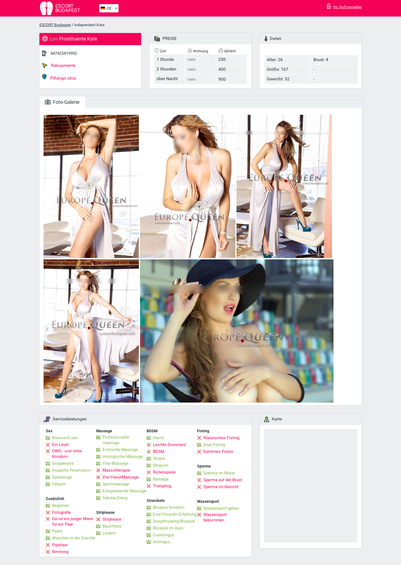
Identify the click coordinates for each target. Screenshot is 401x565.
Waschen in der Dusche (73, 538)
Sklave (159, 458)
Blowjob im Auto (168, 528)
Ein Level (60, 444)
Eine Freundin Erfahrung (175, 514)
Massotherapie (116, 470)
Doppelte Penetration (71, 470)
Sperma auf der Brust (222, 479)
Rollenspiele (164, 472)
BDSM (158, 451)
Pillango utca (59, 77)
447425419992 (63, 53)
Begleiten (60, 505)
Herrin (158, 437)
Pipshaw (60, 544)
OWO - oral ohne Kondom (67, 454)
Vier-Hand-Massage (121, 477)
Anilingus (161, 541)
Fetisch (59, 484)
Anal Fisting (214, 444)
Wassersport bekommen (215, 517)
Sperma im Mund (219, 473)
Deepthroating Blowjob (174, 521)
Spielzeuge (62, 477)
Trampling (162, 485)
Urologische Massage (123, 456)
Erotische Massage (120, 449)
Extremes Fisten (218, 451)
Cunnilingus (163, 535)
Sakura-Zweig (115, 497)
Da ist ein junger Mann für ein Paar (72, 521)
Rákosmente (58, 65)
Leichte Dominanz (169, 444)
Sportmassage (116, 484)
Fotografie (61, 512)
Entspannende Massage (124, 490)
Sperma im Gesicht (220, 486)
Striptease (112, 519)
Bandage (161, 479)
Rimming (60, 551)
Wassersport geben (221, 508)
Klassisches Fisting (221, 437)
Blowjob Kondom (168, 507)
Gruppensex (63, 463)
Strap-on (160, 465)
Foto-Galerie (62, 102)
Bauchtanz (112, 526)
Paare (57, 531)
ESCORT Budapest (55, 25)
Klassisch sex (64, 437)
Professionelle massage (116, 440)
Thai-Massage (115, 463)
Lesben (109, 533)
